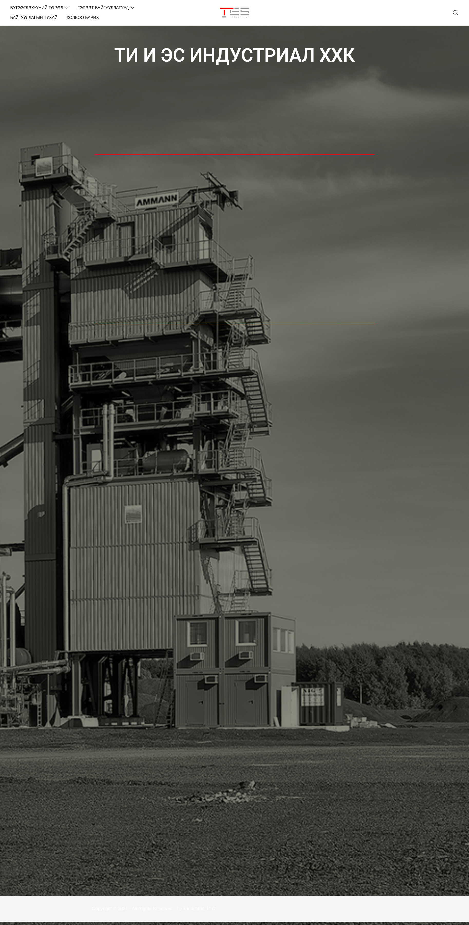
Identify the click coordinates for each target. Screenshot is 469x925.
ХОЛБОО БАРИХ (82, 17)
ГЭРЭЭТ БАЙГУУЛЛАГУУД (103, 8)
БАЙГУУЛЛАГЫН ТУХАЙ (34, 17)
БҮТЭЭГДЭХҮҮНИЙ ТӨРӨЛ (36, 8)
